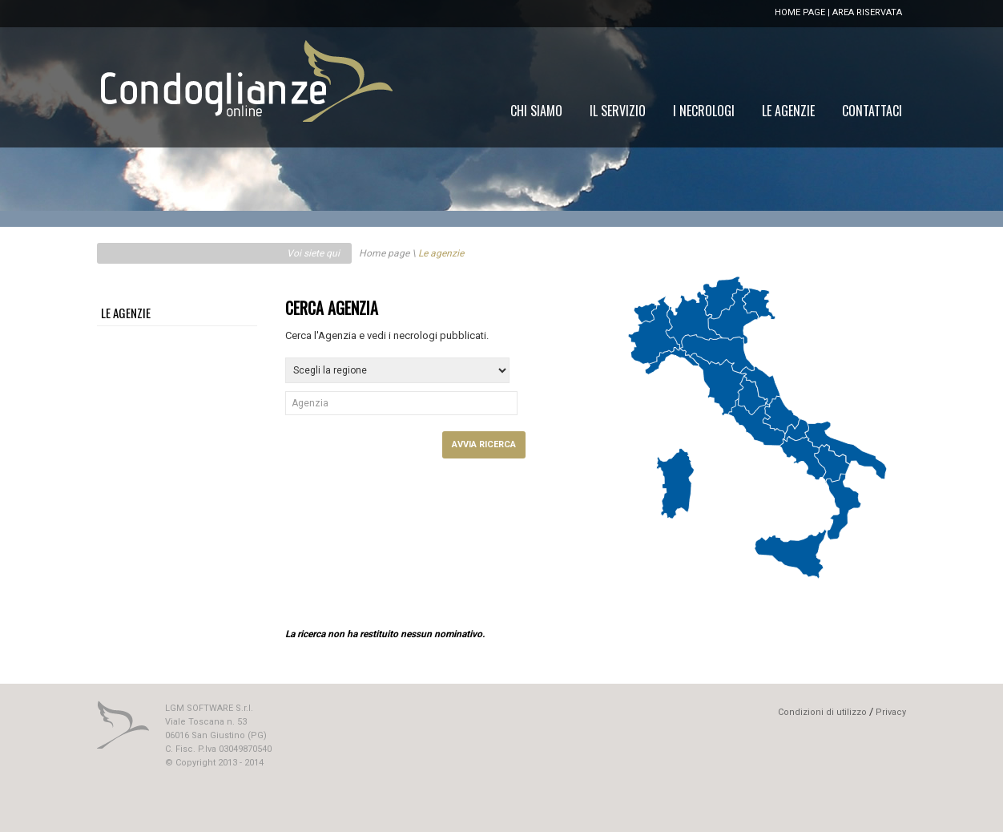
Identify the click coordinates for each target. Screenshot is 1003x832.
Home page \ (387, 253)
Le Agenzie (788, 110)
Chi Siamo (536, 110)
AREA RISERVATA (867, 12)
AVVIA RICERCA (484, 444)
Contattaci (872, 110)
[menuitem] (872, 110)
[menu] (706, 110)
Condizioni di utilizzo (822, 712)
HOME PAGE (800, 12)
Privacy (891, 712)
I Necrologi (704, 110)
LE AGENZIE (126, 312)
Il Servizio (618, 110)
